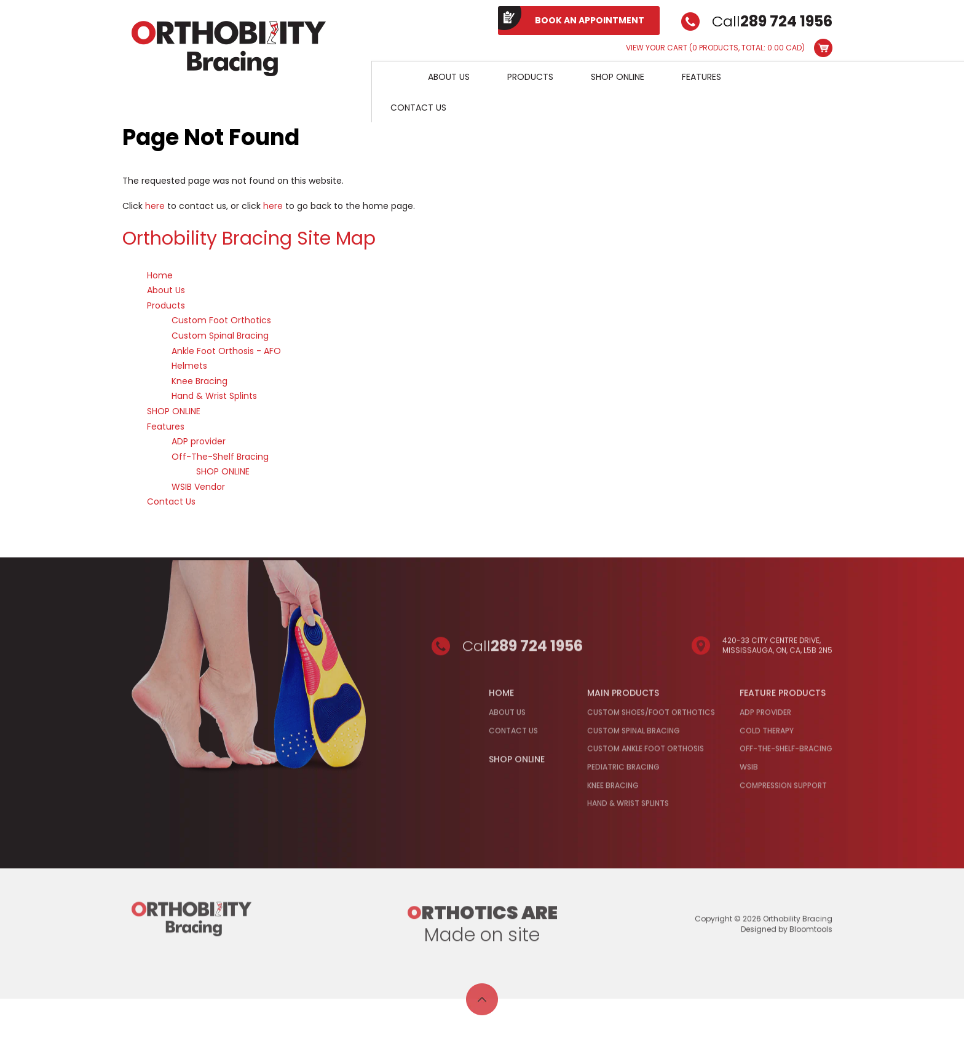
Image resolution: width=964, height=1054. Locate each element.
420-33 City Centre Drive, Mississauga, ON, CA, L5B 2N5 (777, 649)
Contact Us (418, 107)
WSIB (749, 771)
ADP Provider (765, 716)
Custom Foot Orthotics (221, 321)
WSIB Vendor (198, 487)
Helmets (189, 366)
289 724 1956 (786, 21)
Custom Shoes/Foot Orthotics (651, 716)
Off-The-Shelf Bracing (220, 456)
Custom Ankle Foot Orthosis (645, 753)
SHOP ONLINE (617, 77)
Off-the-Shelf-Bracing (786, 753)
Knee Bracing (199, 381)
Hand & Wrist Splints (214, 396)
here (155, 206)
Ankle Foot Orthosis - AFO (226, 351)
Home (390, 76)
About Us (449, 77)
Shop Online (517, 764)
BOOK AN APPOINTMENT (589, 20)
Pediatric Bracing (623, 771)
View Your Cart (715, 48)
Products (530, 77)
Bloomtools (810, 933)
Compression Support (783, 789)
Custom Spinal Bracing (220, 335)
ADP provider (199, 442)
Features (701, 77)
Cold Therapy (767, 735)
